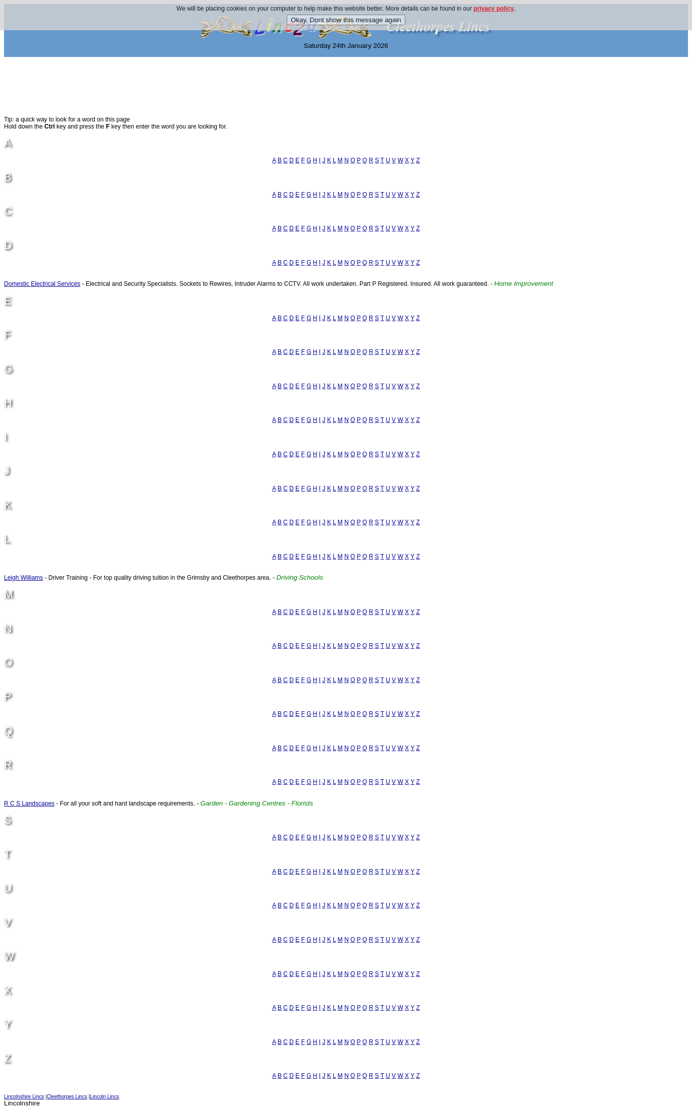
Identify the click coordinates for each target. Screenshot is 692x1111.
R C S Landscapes (29, 803)
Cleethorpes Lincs (67, 1096)
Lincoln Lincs (104, 1096)
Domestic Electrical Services (42, 283)
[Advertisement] (346, 86)
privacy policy (494, 8)
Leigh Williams (23, 577)
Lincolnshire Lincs (24, 1096)
